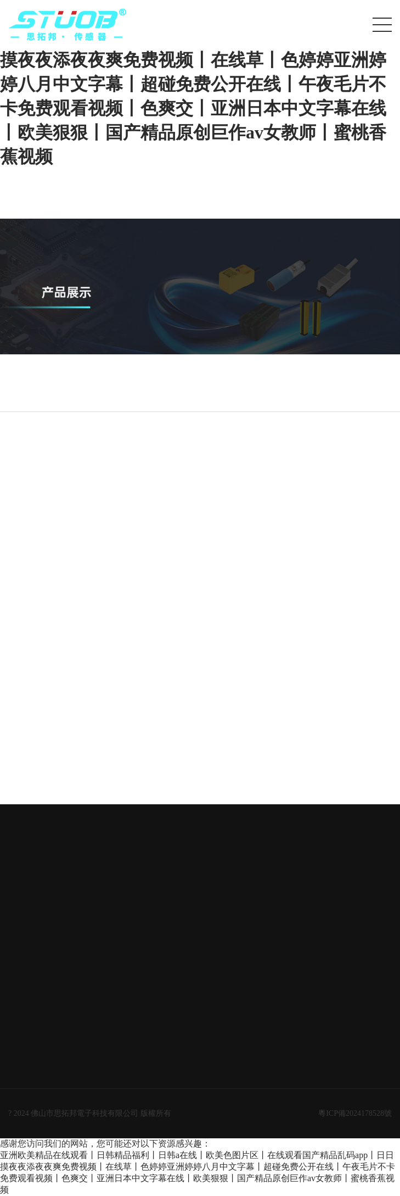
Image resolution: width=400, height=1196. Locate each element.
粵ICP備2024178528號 (355, 1113)
